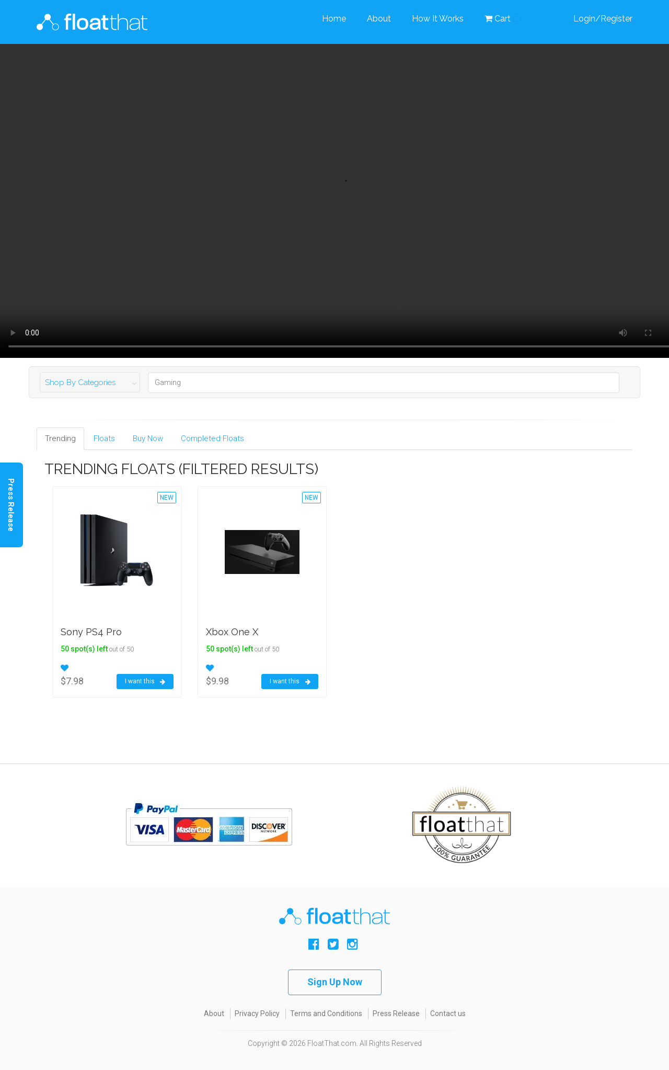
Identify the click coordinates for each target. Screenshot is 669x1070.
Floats (104, 438)
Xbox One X (232, 631)
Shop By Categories (80, 382)
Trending (60, 438)
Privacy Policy (257, 1013)
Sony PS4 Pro (91, 631)
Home (334, 19)
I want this (145, 681)
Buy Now (148, 438)
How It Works (438, 19)
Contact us (448, 1013)
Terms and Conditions (326, 1013)
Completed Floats (212, 438)
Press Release (396, 1013)
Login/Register (602, 19)
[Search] (383, 382)
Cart (503, 19)
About (379, 19)
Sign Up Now (334, 981)
